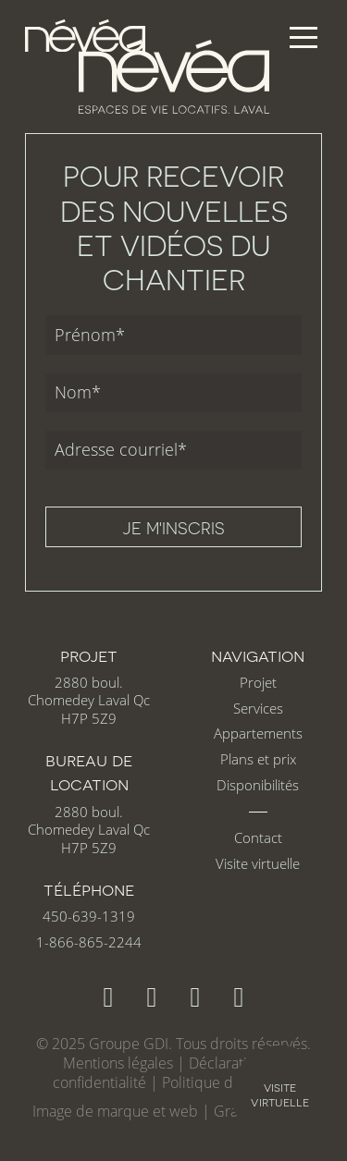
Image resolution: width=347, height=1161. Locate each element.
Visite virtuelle (258, 864)
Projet (258, 682)
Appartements (258, 733)
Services (258, 708)
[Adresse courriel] (174, 450)
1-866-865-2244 (89, 942)
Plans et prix (258, 759)
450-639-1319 (89, 916)
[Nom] (174, 392)
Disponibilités (258, 785)
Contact (258, 838)
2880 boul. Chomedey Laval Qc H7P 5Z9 (89, 700)
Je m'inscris (174, 527)
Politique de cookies (228, 1082)
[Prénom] (174, 334)
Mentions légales (118, 1063)
